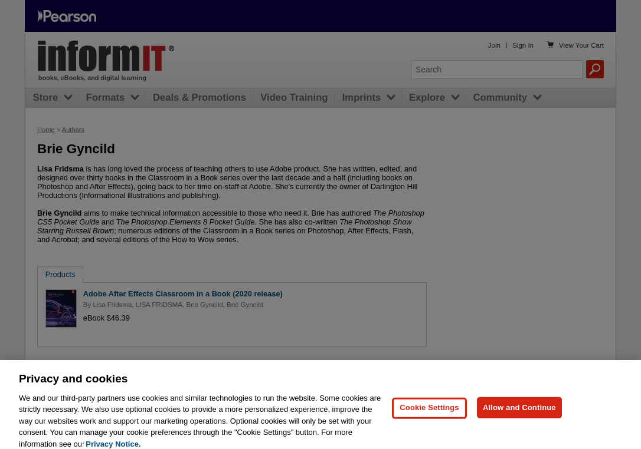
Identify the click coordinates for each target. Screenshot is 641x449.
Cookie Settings (429, 412)
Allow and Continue (519, 412)
